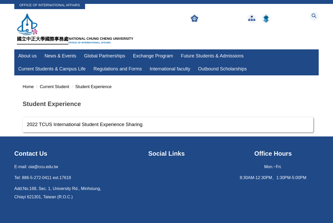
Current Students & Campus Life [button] (52, 68)
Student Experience (93, 86)
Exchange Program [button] (153, 55)
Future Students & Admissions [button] (212, 55)
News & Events (60, 55)
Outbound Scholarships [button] (222, 68)
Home (28, 86)
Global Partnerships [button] (104, 55)
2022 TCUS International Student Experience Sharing (85, 124)
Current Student (54, 86)
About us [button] (27, 55)
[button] (314, 16)
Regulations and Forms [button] (117, 68)
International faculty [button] (170, 68)
